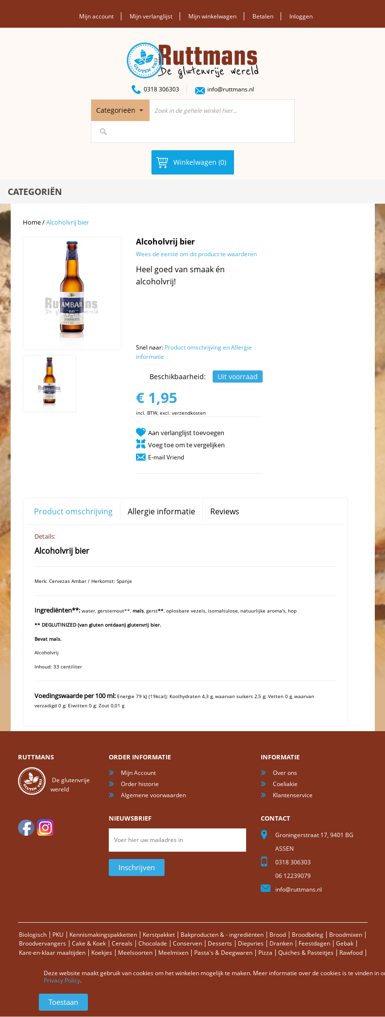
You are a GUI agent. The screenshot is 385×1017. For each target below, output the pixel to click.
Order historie (140, 784)
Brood (277, 934)
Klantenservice (293, 795)
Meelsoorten (135, 952)
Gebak (344, 943)
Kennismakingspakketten (103, 934)
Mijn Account (138, 773)
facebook (26, 827)
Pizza (265, 952)
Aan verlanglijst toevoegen (186, 432)
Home (32, 222)
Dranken (281, 943)
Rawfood (351, 952)
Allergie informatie (161, 511)
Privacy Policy (62, 980)
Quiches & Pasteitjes (306, 952)
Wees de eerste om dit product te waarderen (196, 254)
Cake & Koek (89, 943)
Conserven (187, 943)
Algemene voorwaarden (153, 795)
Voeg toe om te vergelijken (186, 444)
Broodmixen (345, 934)
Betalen (262, 16)
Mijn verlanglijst (151, 16)
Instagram (45, 827)
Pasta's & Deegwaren (223, 952)
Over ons (285, 773)
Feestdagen (314, 943)
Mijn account (96, 16)
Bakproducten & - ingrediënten (222, 934)
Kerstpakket (159, 934)
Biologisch (33, 934)
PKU (58, 934)
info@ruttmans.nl (230, 89)
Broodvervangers (42, 943)
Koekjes (101, 952)
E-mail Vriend (166, 457)
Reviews (224, 511)
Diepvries (251, 943)
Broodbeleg (307, 934)
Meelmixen (173, 952)
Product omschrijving (73, 511)
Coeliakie (285, 784)
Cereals (122, 943)
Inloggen (301, 16)
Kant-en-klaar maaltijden (52, 952)
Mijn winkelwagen (212, 16)
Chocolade (152, 943)
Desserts (220, 943)
